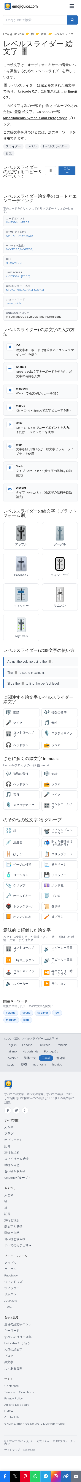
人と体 (8, 1195)
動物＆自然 (11, 1165)
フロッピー (55, 875)
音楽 (43, 34)
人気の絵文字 (13, 1349)
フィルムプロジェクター (58, 831)
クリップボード (58, 854)
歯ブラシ (54, 917)
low (57, 1012)
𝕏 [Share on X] (15, 1476)
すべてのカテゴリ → (17, 1245)
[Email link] (76, 1476)
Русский (12, 1058)
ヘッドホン (17, 745)
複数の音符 (55, 712)
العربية (11, 1064)
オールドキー (18, 896)
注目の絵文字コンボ (18, 1324)
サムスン (10, 1294)
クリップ (15, 885)
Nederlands (30, 1051)
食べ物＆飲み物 (14, 1171)
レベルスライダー (55, 146)
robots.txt (29, 1450)
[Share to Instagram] (56, 1476)
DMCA (8, 1411)
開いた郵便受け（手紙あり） (58, 843)
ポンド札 (54, 885)
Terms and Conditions (19, 1392)
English (12, 1045)
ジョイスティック (20, 972)
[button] (40, 220)
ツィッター (11, 1288)
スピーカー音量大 (58, 961)
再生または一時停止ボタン (58, 972)
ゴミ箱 (52, 896)
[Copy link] (66, 1476)
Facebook (11, 1275)
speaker (42, 1012)
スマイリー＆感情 (16, 1159)
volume (11, 1012)
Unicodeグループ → (17, 1178)
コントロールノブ (20, 734)
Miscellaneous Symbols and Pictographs (33, 317)
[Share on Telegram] (45, 1476)
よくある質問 (13, 1368)
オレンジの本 (18, 917)
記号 (7, 1146)
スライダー (13, 146)
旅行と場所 (11, 1220)
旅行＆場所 (11, 1152)
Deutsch (44, 1045)
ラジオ (52, 745)
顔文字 (8, 1362)
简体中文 (30, 1058)
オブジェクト (13, 1140)
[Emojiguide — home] (21, 6)
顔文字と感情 (13, 1226)
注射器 (14, 842)
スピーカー (17, 984)
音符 (50, 723)
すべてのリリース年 (18, 1337)
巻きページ (55, 865)
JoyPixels (10, 1301)
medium (11, 1020)
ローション (17, 875)
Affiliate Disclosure (17, 1405)
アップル (10, 1263)
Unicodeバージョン (17, 1343)
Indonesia (39, 1064)
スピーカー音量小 (58, 949)
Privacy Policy (13, 1398)
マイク (14, 723)
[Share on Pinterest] (25, 1476)
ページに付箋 (18, 865)
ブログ (8, 1356)
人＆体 (8, 1127)
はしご (14, 854)
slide (26, 1020)
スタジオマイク (58, 733)
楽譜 (12, 712)
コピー (67, 170)
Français (61, 1045)
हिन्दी (24, 1064)
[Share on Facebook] (5, 1476)
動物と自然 (11, 1233)
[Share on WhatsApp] (35, 1476)
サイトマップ (12, 1450)
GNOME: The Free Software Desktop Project (34, 1424)
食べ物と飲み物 (14, 1239)
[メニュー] (72, 6)
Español (27, 1045)
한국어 (60, 1058)
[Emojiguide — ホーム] (8, 1084)
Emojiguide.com (13, 34)
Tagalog (57, 1064)
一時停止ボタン (20, 960)
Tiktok (8, 1307)
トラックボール (20, 906)
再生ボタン (55, 984)
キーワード (11, 1331)
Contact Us (11, 1417)
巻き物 (52, 906)
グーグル (10, 1269)
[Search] (72, 20)
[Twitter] (16, 1110)
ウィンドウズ (13, 1282)
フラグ (8, 1133)
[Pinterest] (25, 1110)
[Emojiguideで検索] (35, 20)
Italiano (12, 1051)
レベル (32, 146)
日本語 (46, 1058)
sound (26, 1012)
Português (51, 1051)
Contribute (11, 1386)
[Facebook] (7, 1110)
